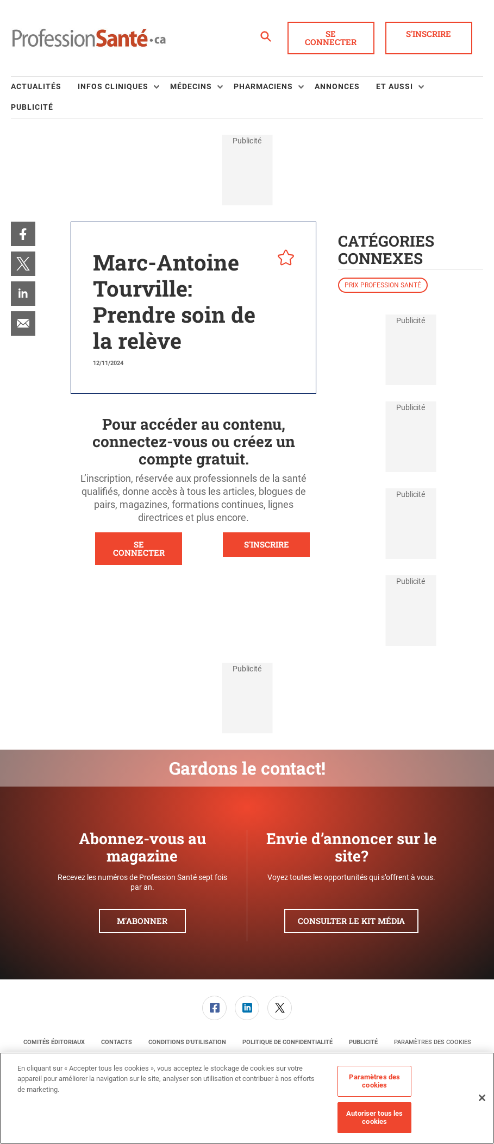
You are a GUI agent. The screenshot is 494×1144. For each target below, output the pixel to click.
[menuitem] (44, 87)
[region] (247, 1098)
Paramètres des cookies (432, 1042)
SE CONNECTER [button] (139, 548)
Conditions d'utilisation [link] (187, 1042)
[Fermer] (482, 1098)
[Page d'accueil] (89, 38)
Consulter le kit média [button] (351, 920)
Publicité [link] (32, 107)
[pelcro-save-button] (283, 259)
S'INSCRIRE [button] (266, 544)
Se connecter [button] (331, 37)
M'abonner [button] (142, 920)
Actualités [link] (36, 86)
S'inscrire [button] (428, 33)
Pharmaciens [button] (263, 86)
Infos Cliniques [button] (113, 86)
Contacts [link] (116, 1042)
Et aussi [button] (394, 86)
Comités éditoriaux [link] (54, 1042)
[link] (23, 234)
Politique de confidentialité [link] (287, 1042)
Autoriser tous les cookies (374, 1117)
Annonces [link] (337, 86)
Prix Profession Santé (383, 285)
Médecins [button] (191, 86)
